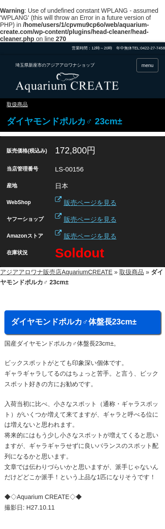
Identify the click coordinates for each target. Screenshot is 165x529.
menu (147, 65)
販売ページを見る (90, 202)
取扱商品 (17, 104)
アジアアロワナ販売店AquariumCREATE (56, 272)
